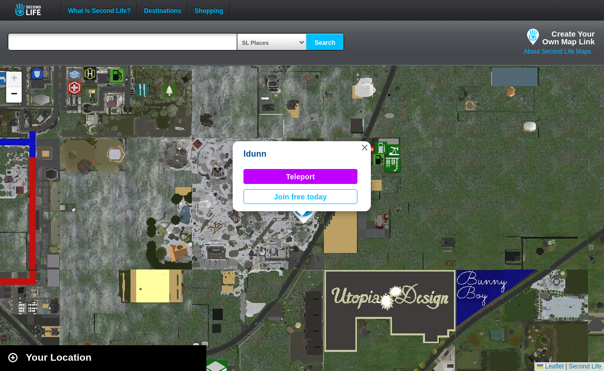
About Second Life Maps (557, 51)
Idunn (255, 153)
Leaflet (550, 366)
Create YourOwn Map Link (568, 37)
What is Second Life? (99, 9)
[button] (364, 147)
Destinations (162, 9)
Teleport (300, 177)
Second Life (33, 9)
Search (325, 42)
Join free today (300, 197)
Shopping (208, 9)
